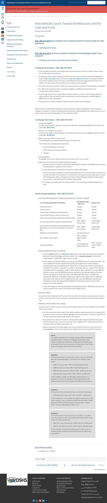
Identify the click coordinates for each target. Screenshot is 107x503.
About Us (35, 483)
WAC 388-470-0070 (43, 40)
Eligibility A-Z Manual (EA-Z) (19, 16)
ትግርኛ (97, 497)
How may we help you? (77, 2)
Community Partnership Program (17, 50)
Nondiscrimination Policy (64, 481)
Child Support (11, 31)
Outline (101, 465)
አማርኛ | (90, 494)
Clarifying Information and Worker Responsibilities (58, 60)
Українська (93, 491)
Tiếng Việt (84, 494)
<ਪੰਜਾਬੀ (94, 488)
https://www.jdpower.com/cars (79, 79)
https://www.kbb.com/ (51, 79)
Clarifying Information (47, 48)
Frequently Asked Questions (38, 11)
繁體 (87, 484)
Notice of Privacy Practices (65, 488)
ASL (101, 497)
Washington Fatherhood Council (17, 55)
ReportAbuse (2, 22)
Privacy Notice (61, 490)
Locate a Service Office (39, 490)
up (64, 465)
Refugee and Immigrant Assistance (14, 45)
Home (8, 16)
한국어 (91, 484)
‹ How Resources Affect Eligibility (47, 465)
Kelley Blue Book (67, 254)
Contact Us (36, 488)
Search (103, 2)
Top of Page (40, 459)
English (83, 481)
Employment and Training (15, 40)
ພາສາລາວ (90, 497)
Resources (31, 16)
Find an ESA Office (21, 11)
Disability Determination (14, 35)
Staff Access (36, 481)
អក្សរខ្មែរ (88, 488)
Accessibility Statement (64, 483)
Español (89, 481)
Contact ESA (11, 76)
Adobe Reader (61, 486)
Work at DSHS (36, 486)
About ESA (10, 11)
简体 (82, 484)
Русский (95, 481)
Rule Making (60, 492)
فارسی (95, 494)
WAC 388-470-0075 (43, 53)
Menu (3, 8)
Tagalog (83, 497)
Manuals (9, 67)
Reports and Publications (15, 63)
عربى (83, 488)
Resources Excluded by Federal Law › (84, 465)
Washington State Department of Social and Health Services (29, 3)
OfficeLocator (2, 15)
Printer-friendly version (99, 469)
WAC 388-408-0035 (49, 135)
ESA (9, 23)
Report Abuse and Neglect (40, 492)
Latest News (11, 72)
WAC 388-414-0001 (49, 128)
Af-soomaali (85, 491)
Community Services (13, 27)
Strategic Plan (11, 59)
